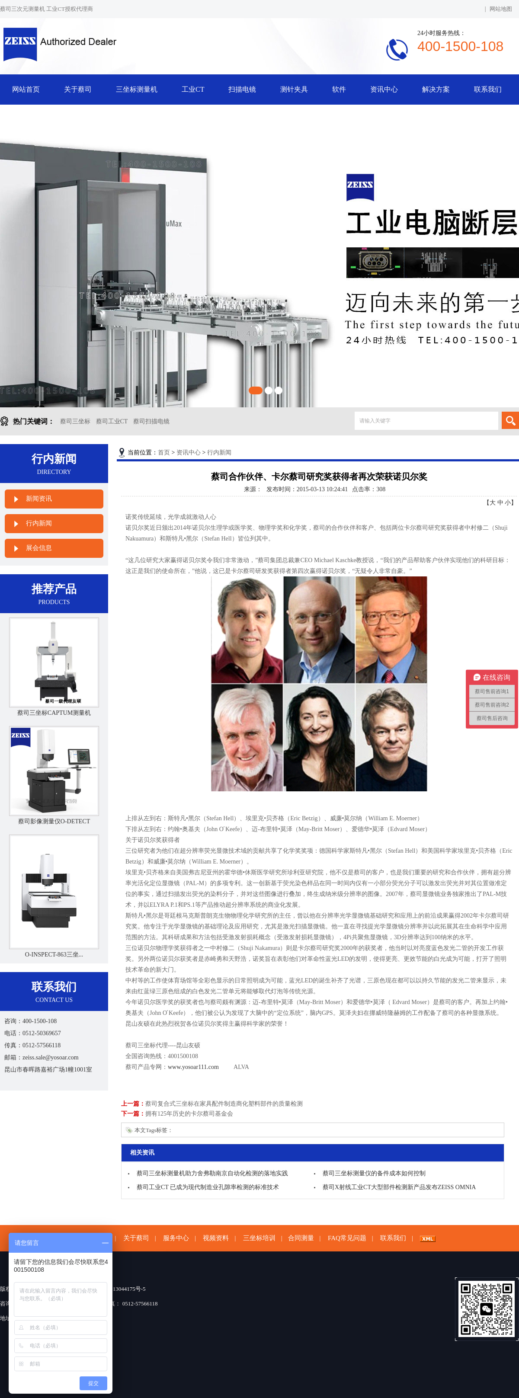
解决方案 (436, 89)
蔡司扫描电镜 (151, 421)
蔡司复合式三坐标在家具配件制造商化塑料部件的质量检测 (224, 1103)
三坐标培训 (259, 1238)
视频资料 (216, 1238)
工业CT (193, 89)
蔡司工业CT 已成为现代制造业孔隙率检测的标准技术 (208, 1187)
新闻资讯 (39, 498)
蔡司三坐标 (75, 421)
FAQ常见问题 (347, 1238)
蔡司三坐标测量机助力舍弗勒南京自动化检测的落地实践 (212, 1173)
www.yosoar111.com (193, 1067)
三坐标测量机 (136, 89)
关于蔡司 (78, 89)
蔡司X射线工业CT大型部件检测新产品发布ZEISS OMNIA (399, 1187)
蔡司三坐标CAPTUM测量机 (54, 713)
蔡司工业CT (112, 421)
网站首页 (26, 89)
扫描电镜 (242, 89)
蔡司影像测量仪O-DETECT (54, 821)
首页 (164, 452)
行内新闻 (39, 523)
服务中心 (176, 1238)
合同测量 (301, 1238)
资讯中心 (384, 89)
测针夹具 (294, 89)
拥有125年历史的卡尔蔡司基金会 (189, 1113)
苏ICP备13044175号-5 (119, 1289)
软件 (339, 89)
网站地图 (501, 9)
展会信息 (39, 547)
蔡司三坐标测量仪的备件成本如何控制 (374, 1173)
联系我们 (488, 89)
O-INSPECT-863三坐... (54, 954)
